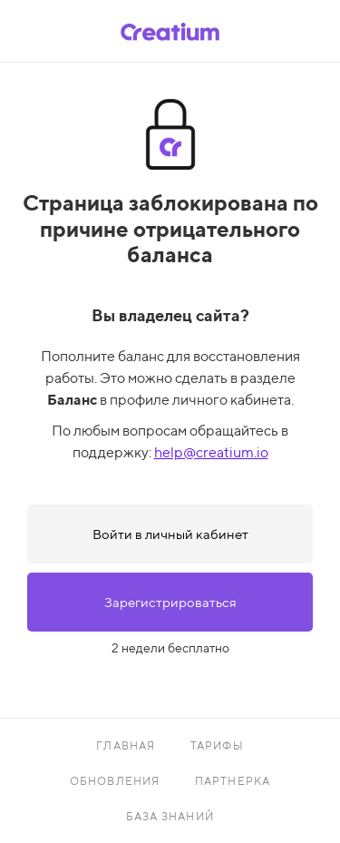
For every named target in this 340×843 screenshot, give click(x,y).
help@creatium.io (211, 452)
